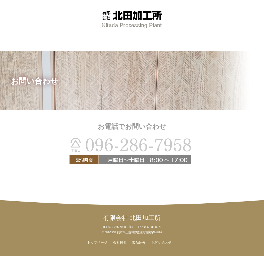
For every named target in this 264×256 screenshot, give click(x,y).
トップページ (97, 242)
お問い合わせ (201, 39)
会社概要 (60, 39)
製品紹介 (132, 39)
